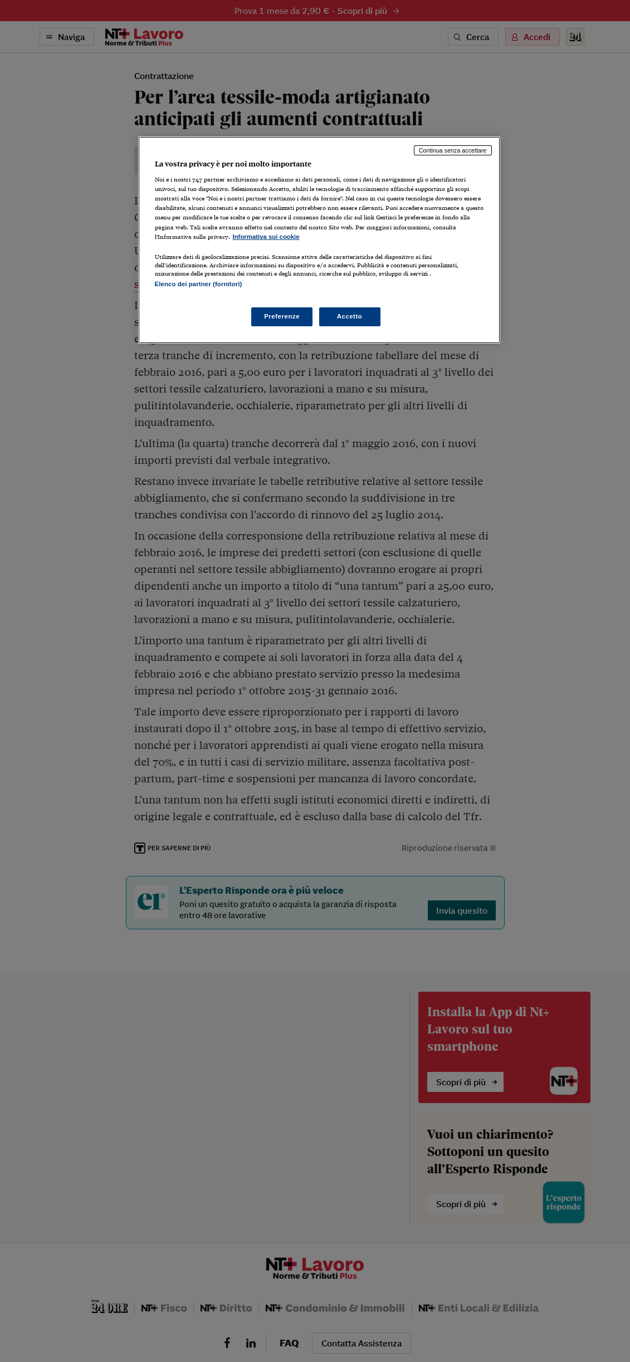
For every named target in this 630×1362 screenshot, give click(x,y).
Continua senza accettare (453, 150)
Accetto (350, 316)
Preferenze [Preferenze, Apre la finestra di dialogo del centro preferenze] (282, 316)
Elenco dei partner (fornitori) (198, 284)
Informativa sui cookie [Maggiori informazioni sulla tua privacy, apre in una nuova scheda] (266, 236)
